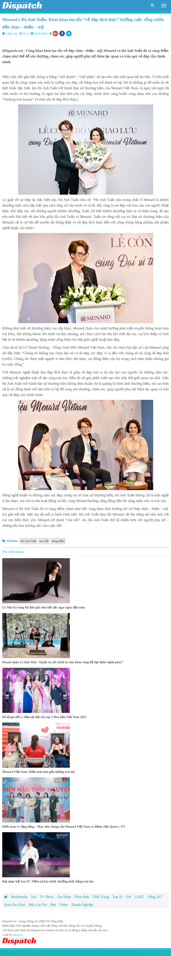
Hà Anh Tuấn (28, 541)
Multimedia (19, 897)
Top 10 (117, 897)
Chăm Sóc (12, 33)
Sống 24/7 (154, 897)
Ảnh (53, 905)
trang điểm (58, 541)
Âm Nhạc (64, 897)
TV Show (47, 897)
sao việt (44, 541)
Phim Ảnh (82, 897)
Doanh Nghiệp (82, 905)
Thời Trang (100, 897)
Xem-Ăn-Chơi (14, 905)
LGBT (139, 897)
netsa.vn (18, 934)
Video (63, 905)
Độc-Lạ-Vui (38, 905)
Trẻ (128, 897)
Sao (33, 897)
